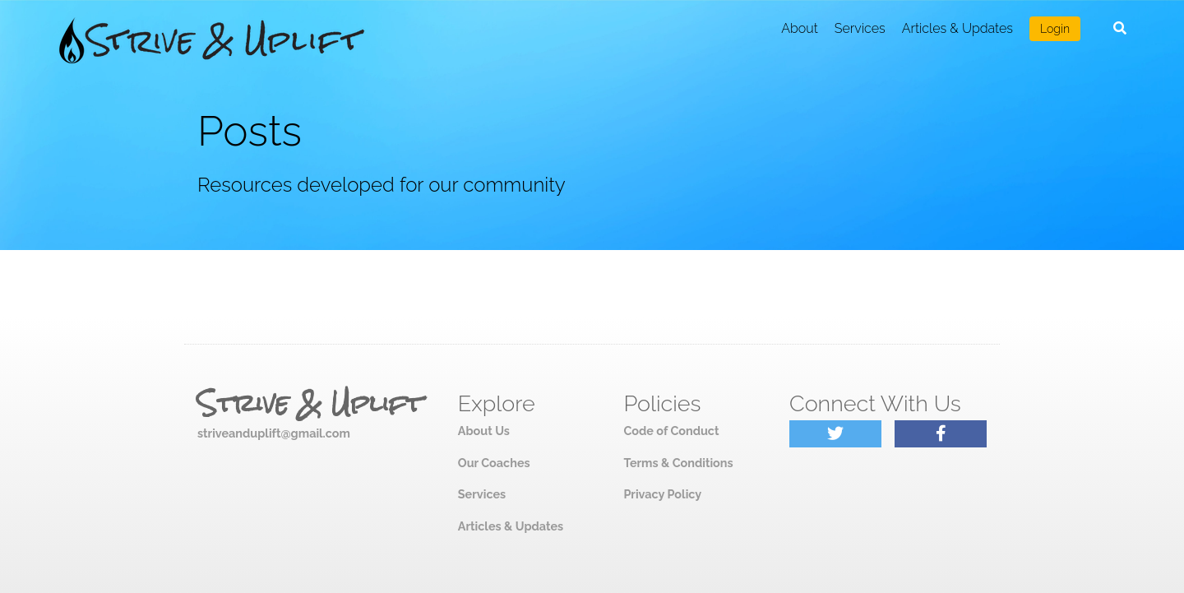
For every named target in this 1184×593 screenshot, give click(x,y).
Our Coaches (494, 463)
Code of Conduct (671, 431)
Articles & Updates (957, 28)
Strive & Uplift (310, 404)
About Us (484, 431)
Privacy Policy (662, 494)
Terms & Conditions (678, 463)
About (799, 28)
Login (1055, 28)
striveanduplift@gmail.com (273, 433)
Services (860, 28)
